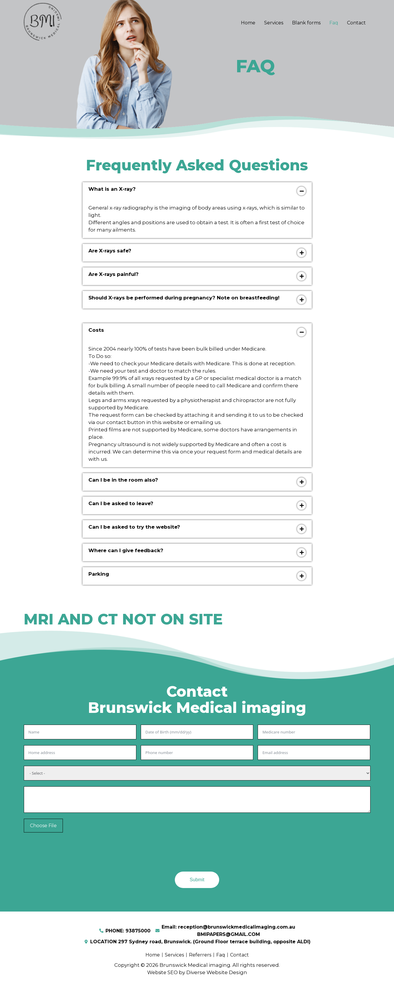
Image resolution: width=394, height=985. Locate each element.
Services (273, 23)
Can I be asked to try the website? (134, 527)
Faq (333, 23)
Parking (98, 574)
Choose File (43, 825)
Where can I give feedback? (125, 550)
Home (248, 23)
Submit (197, 879)
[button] (197, 191)
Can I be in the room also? (123, 480)
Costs (96, 330)
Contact (356, 23)
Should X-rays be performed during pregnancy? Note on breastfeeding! (183, 298)
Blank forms (306, 23)
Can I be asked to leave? (120, 503)
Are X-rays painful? (113, 274)
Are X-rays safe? (109, 251)
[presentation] (68, 854)
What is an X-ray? (112, 189)
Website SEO (162, 972)
